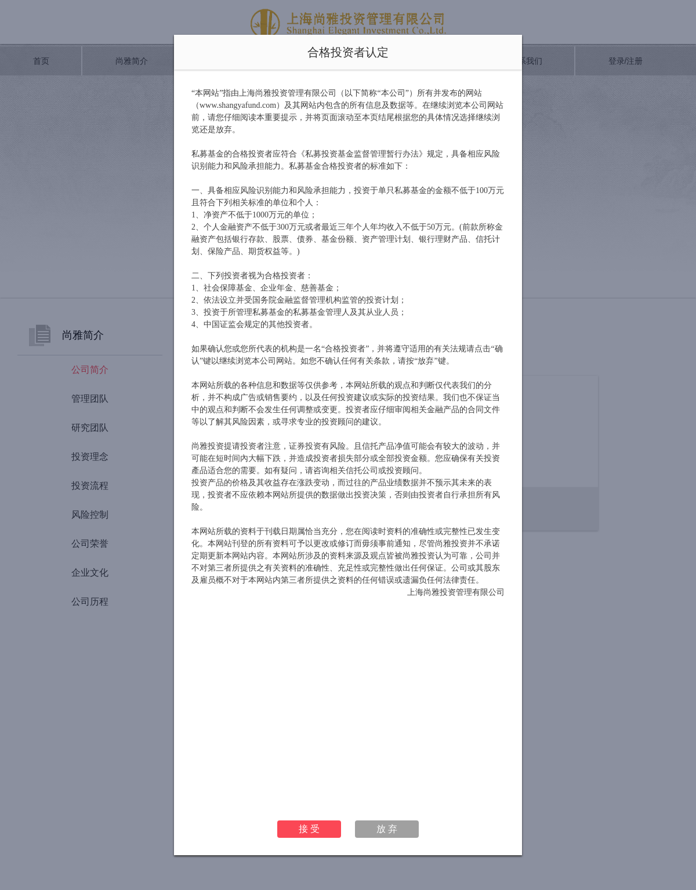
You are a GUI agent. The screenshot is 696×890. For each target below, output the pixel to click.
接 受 (309, 829)
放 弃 (386, 829)
